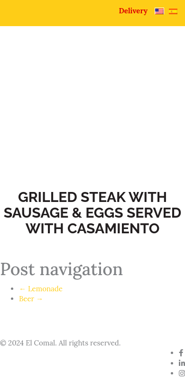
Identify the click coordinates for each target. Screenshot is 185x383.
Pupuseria (39, 123)
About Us (86, 110)
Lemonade (41, 288)
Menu (95, 123)
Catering (36, 135)
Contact (94, 135)
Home (31, 110)
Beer (31, 298)
